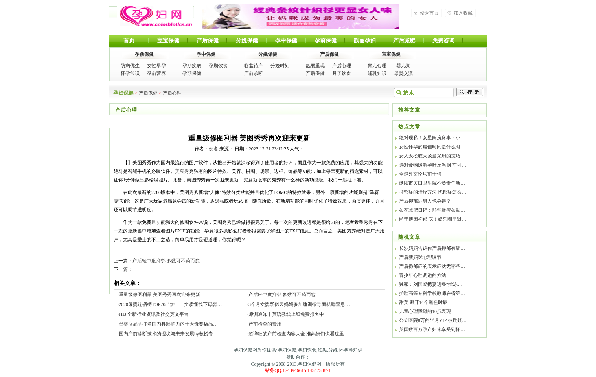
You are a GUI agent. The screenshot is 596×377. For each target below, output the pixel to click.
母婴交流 (403, 73)
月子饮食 (341, 73)
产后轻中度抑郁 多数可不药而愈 (166, 261)
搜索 (470, 92)
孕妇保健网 (309, 364)
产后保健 (208, 41)
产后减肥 (404, 41)
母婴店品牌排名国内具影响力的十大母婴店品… (168, 324)
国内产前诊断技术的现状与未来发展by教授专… (168, 334)
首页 (128, 41)
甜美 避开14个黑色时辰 (423, 302)
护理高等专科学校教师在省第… (432, 293)
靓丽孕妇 (365, 41)
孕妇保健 (155, 16)
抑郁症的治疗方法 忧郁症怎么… (432, 192)
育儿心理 (377, 65)
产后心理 (341, 65)
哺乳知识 (377, 73)
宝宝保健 (168, 41)
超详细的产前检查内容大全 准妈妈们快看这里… (298, 334)
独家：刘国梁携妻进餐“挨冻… (430, 284)
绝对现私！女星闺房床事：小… (432, 138)
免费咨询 (443, 41)
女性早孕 (156, 65)
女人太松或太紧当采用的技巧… (432, 156)
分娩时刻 (279, 65)
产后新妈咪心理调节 (420, 257)
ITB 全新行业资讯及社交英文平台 (154, 314)
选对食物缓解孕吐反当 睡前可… (432, 165)
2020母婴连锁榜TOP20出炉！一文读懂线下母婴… (170, 304)
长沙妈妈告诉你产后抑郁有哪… (432, 248)
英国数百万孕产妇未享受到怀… (432, 329)
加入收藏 (463, 13)
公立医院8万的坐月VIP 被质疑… (433, 320)
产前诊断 (253, 73)
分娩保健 (247, 41)
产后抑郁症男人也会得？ (425, 201)
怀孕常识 (130, 73)
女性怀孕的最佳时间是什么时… (432, 147)
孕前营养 (156, 73)
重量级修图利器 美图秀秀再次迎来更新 (159, 294)
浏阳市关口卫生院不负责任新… (432, 183)
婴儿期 (403, 65)
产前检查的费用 (264, 324)
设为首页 (429, 13)
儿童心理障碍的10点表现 (425, 311)
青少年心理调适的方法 (422, 275)
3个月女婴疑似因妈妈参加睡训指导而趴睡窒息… (299, 304)
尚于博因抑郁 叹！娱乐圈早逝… (432, 219)
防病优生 (130, 65)
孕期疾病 (191, 65)
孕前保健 (326, 41)
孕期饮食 (218, 65)
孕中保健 (286, 41)
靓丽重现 (315, 65)
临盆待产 (253, 65)
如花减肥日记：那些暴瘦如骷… (432, 210)
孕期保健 (191, 73)
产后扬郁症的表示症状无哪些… (432, 266)
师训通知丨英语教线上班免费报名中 (286, 314)
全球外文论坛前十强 (420, 174)
